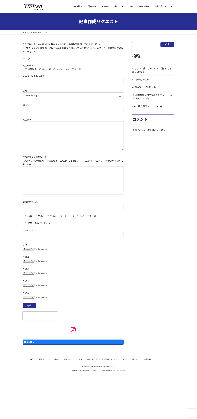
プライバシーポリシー (130, 371)
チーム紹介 (29, 371)
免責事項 (147, 371)
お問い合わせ (92, 371)
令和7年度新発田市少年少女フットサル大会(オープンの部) (152, 97)
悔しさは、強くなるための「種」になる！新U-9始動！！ (153, 70)
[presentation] (40, 327)
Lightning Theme (98, 382)
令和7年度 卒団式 (140, 79)
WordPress (83, 382)
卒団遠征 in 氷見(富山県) (144, 87)
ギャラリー (68, 371)
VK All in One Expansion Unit (116, 382)
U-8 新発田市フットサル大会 (147, 106)
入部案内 (55, 371)
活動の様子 (43, 371)
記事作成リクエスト (109, 371)
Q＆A (80, 371)
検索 (167, 44)
